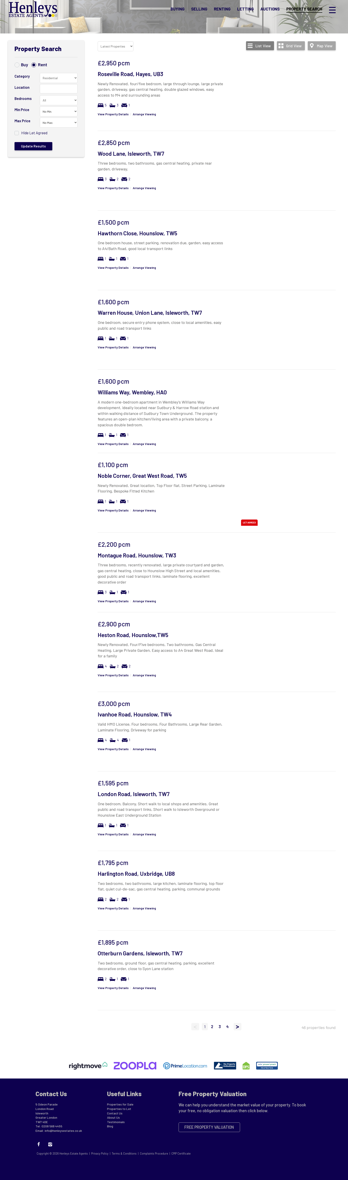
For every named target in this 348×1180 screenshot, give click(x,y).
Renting (222, 9)
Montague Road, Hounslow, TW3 (137, 555)
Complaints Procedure (154, 1153)
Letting (245, 9)
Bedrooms (23, 98)
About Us (113, 1117)
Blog (110, 1126)
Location (22, 87)
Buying (177, 9)
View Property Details (113, 114)
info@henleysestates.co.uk (63, 1130)
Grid (294, 45)
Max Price (22, 120)
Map (324, 45)
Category (22, 76)
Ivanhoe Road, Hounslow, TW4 (135, 714)
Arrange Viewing (144, 114)
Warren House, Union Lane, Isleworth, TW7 (150, 312)
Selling (199, 9)
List (263, 45)
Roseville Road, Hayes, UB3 (130, 73)
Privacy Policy (99, 1153)
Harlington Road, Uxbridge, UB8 (136, 873)
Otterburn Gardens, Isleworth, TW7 (140, 953)
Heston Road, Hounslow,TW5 (133, 634)
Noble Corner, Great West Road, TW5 (142, 475)
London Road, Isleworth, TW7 (134, 794)
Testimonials (116, 1122)
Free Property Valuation (209, 1127)
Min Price (22, 109)
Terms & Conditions (124, 1153)
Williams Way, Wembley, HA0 (132, 392)
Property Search (304, 9)
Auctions (270, 9)
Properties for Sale (120, 1104)
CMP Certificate (181, 1153)
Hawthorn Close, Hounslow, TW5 (137, 233)
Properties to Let (119, 1109)
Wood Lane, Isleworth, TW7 (131, 153)
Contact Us (114, 1113)
